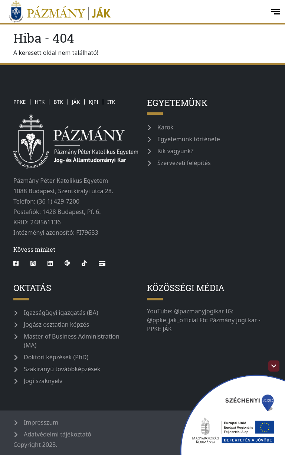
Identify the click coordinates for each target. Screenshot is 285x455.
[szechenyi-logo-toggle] (273, 366)
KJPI (93, 101)
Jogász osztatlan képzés (56, 324)
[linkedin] (50, 263)
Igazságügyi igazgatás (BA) (61, 313)
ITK (111, 101)
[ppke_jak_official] (135, 11)
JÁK (76, 101)
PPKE (19, 101)
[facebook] (18, 263)
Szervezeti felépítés (184, 163)
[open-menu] (275, 11)
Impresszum (41, 422)
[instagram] (33, 263)
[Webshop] (102, 263)
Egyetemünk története (188, 139)
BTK (58, 101)
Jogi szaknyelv (43, 381)
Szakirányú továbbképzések (62, 369)
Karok (165, 127)
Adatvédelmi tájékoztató (57, 434)
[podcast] (67, 263)
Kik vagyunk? (175, 151)
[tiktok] (84, 263)
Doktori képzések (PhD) (56, 357)
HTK (40, 101)
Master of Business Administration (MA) (71, 340)
